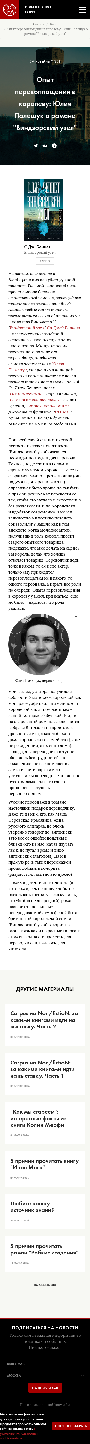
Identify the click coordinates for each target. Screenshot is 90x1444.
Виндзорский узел (27, 327)
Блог (53, 24)
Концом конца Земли (48, 406)
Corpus (38, 24)
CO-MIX (63, 412)
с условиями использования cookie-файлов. (19, 1433)
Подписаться (45, 1388)
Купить (45, 261)
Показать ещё (45, 1285)
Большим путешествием (35, 400)
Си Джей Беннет (63, 327)
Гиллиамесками (25, 394)
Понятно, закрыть (71, 1426)
